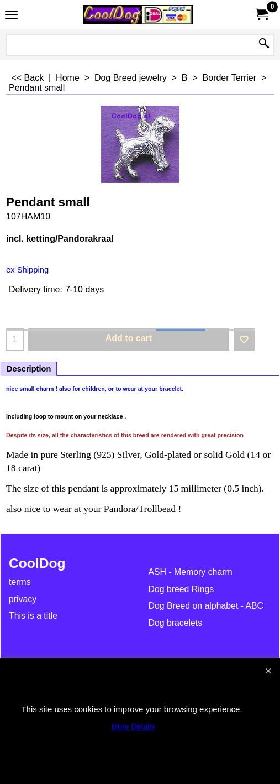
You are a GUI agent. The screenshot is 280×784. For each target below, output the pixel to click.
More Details (133, 726)
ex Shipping (27, 269)
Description (29, 368)
